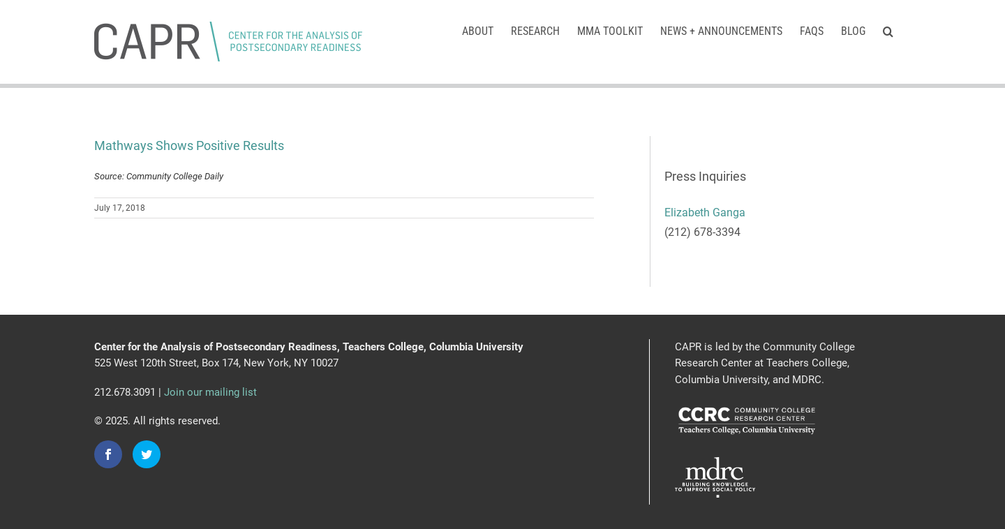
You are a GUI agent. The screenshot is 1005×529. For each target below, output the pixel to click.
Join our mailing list (210, 392)
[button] (888, 30)
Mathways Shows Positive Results (189, 145)
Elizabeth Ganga (704, 212)
